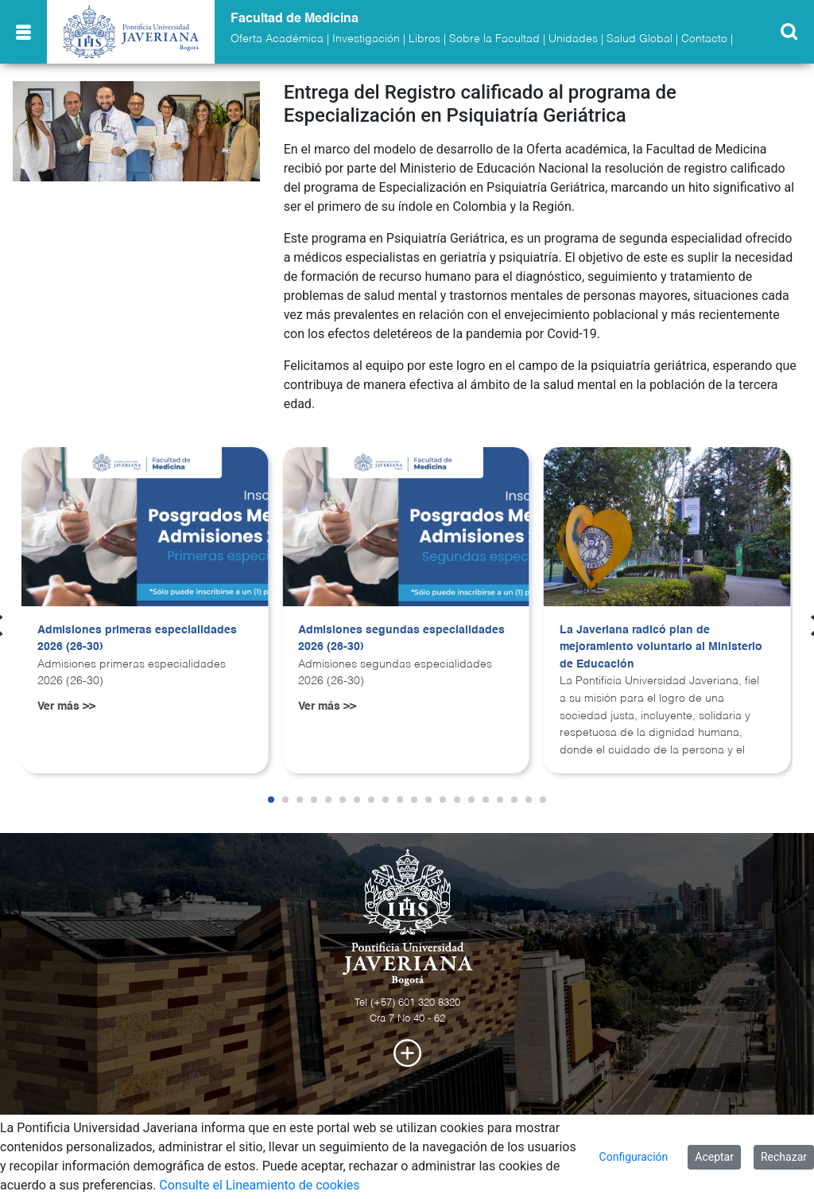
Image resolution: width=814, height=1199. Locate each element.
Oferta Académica (277, 39)
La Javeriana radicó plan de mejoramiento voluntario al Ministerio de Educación (661, 647)
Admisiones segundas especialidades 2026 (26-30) (401, 639)
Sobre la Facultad (494, 39)
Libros (424, 39)
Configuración (634, 1156)
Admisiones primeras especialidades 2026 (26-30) (137, 639)
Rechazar (784, 1156)
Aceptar (714, 1156)
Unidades (573, 39)
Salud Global (640, 39)
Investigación (366, 39)
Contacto (704, 39)
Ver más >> (66, 706)
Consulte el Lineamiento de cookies (259, 1185)
